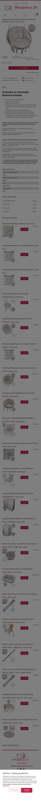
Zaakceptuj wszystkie (26, 790)
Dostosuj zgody (14, 789)
